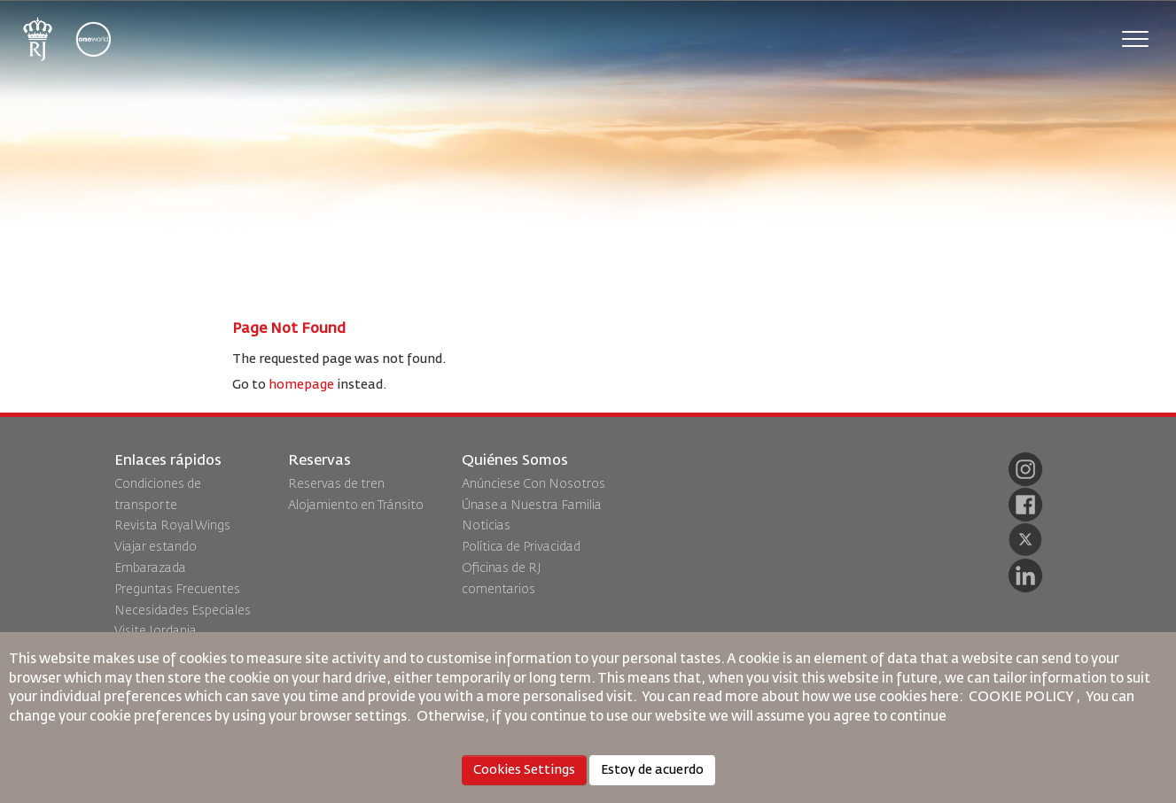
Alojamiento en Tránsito (356, 505)
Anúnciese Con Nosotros (533, 484)
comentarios (498, 589)
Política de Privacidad (521, 547)
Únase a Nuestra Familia (532, 505)
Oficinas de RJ (501, 568)
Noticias (486, 526)
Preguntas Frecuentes (177, 589)
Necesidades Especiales (182, 611)
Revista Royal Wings (172, 526)
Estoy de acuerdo (652, 770)
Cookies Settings (524, 770)
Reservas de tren (336, 484)
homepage (301, 385)
